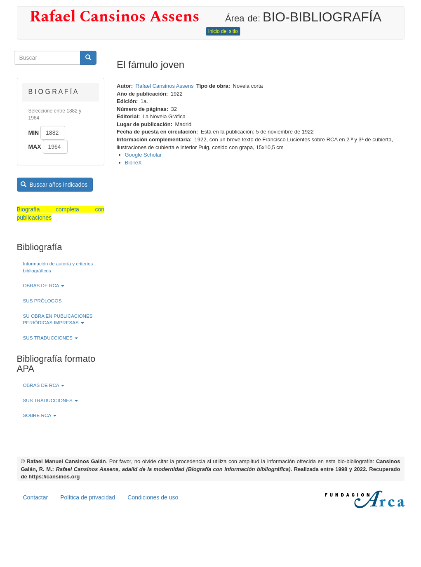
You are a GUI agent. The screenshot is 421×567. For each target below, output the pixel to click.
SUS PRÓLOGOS (42, 300)
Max (34, 146)
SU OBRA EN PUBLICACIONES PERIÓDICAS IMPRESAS (58, 319)
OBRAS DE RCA (44, 285)
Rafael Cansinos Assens (115, 17)
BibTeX (133, 162)
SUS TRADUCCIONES (50, 337)
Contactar (35, 497)
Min (33, 132)
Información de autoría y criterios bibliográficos (58, 267)
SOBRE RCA (39, 415)
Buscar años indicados (54, 184)
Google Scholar (143, 155)
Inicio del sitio (223, 31)
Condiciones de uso (152, 497)
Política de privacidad (87, 497)
